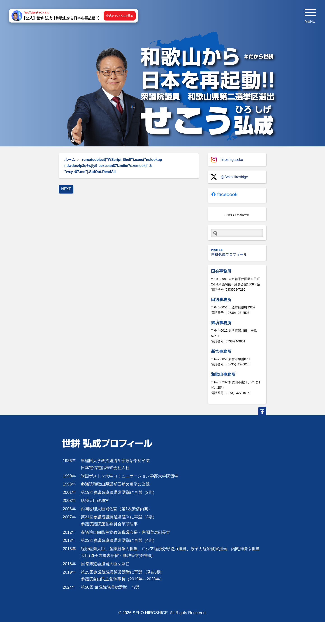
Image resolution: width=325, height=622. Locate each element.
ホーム (69, 160)
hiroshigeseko (227, 159)
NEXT (66, 189)
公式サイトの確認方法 (237, 215)
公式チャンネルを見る (119, 15)
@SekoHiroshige (229, 177)
